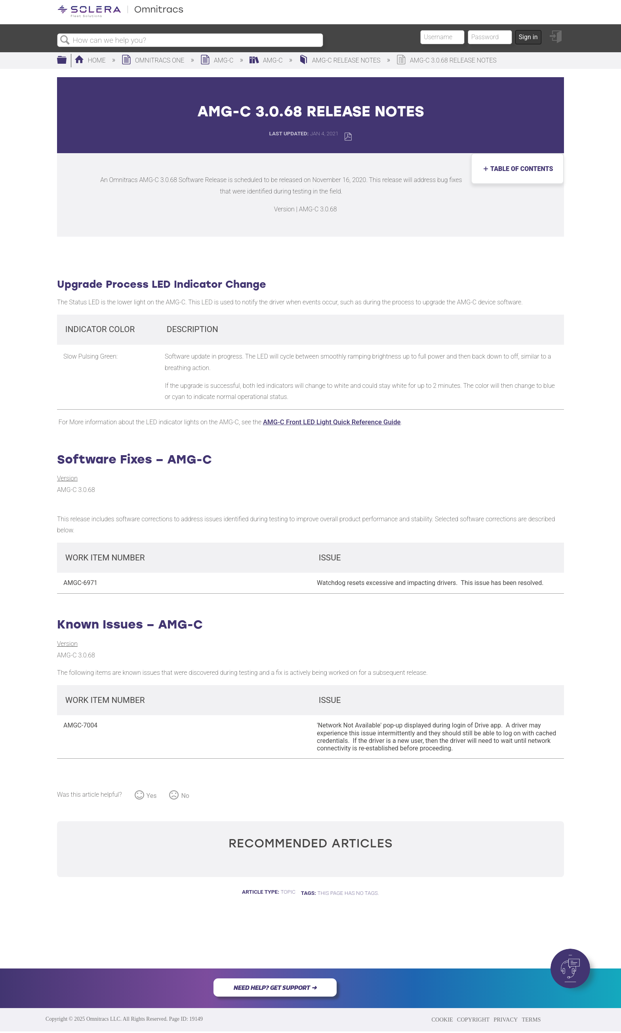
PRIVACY (505, 1019)
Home (90, 60)
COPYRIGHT (473, 1019)
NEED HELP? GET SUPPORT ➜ (275, 987)
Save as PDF (348, 137)
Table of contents (519, 169)
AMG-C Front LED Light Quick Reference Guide (332, 422)
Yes (152, 795)
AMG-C (217, 60)
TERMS (531, 1019)
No (185, 795)
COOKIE (442, 1019)
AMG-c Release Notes (340, 60)
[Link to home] (120, 15)
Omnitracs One (154, 60)
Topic (287, 892)
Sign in (528, 37)
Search (65, 40)
